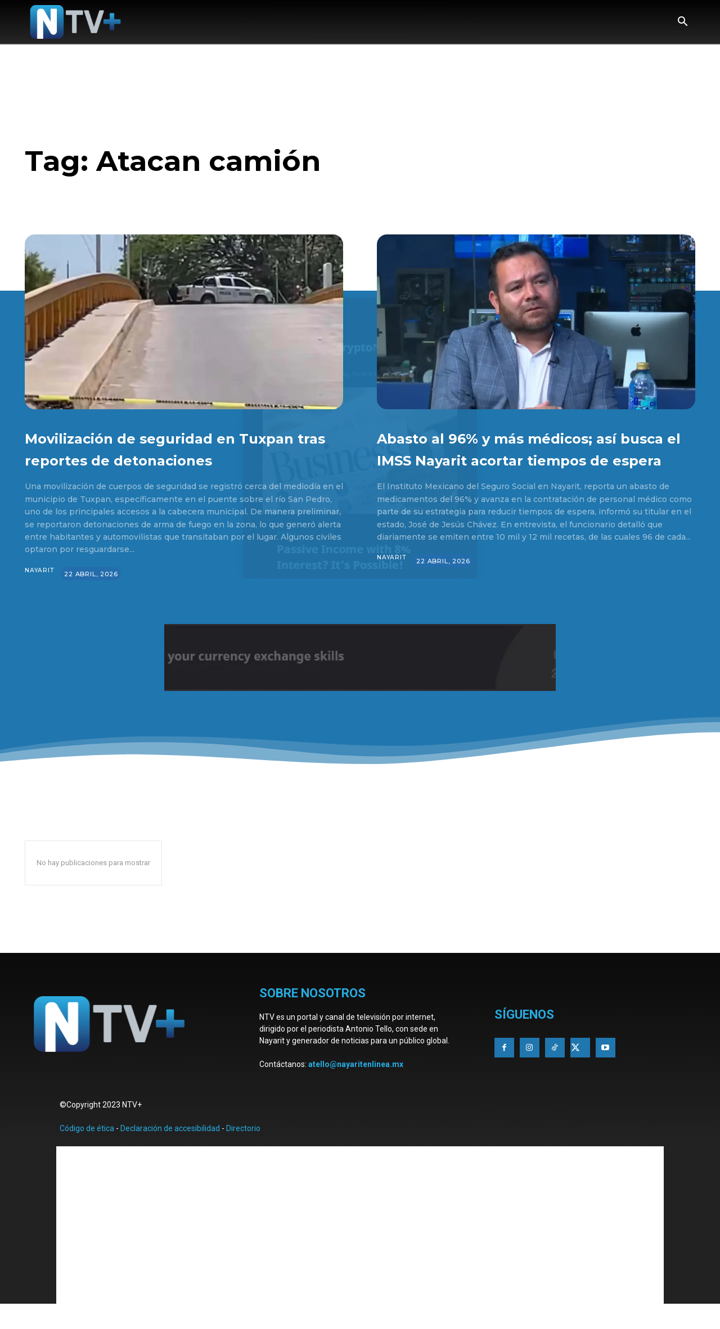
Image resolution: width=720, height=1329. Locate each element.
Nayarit (40, 592)
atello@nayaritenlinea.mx (355, 1086)
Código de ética (87, 1150)
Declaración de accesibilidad (170, 1150)
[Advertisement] (360, 1247)
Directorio (243, 1150)
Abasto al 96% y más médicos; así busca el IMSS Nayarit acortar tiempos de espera (526, 458)
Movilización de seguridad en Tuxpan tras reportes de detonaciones (170, 458)
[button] (682, 22)
